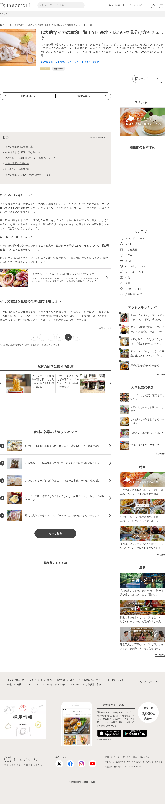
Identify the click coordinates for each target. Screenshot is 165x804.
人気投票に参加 (93, 684)
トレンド (127, 5)
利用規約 (117, 767)
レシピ (33, 680)
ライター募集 (131, 757)
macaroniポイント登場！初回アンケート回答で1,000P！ (70, 62)
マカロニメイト (33, 684)
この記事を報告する (104, 328)
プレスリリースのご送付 (115, 762)
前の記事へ (28, 96)
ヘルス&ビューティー (92, 680)
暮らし (73, 680)
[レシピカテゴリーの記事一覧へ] (45, 69)
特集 (10, 684)
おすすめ (138, 5)
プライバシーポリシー (132, 767)
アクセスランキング (55, 684)
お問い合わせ (144, 757)
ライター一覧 (119, 757)
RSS (128, 762)
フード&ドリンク (116, 680)
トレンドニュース (16, 680)
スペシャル (75, 684)
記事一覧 (108, 757)
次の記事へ (83, 96)
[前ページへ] (34, 337)
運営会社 (108, 767)
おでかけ (61, 680)
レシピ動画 (114, 5)
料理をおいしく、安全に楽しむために (147, 762)
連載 (19, 684)
